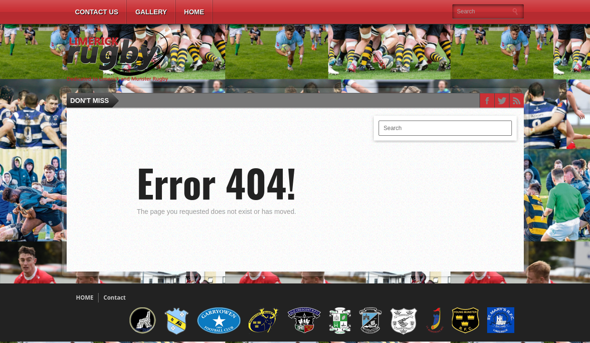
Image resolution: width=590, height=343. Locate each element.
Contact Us (97, 12)
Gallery (151, 12)
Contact (114, 297)
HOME (85, 297)
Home (194, 12)
